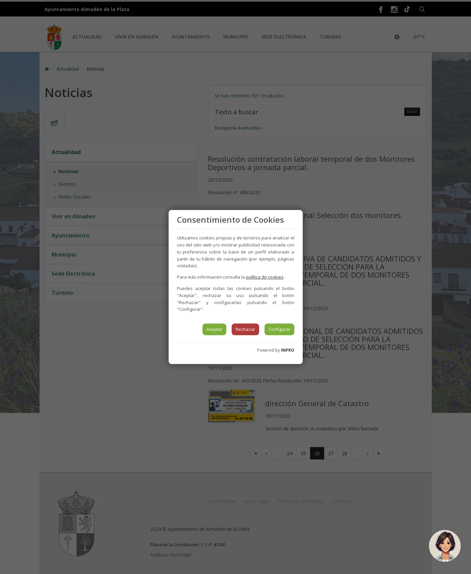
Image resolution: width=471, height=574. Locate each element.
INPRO (287, 350)
